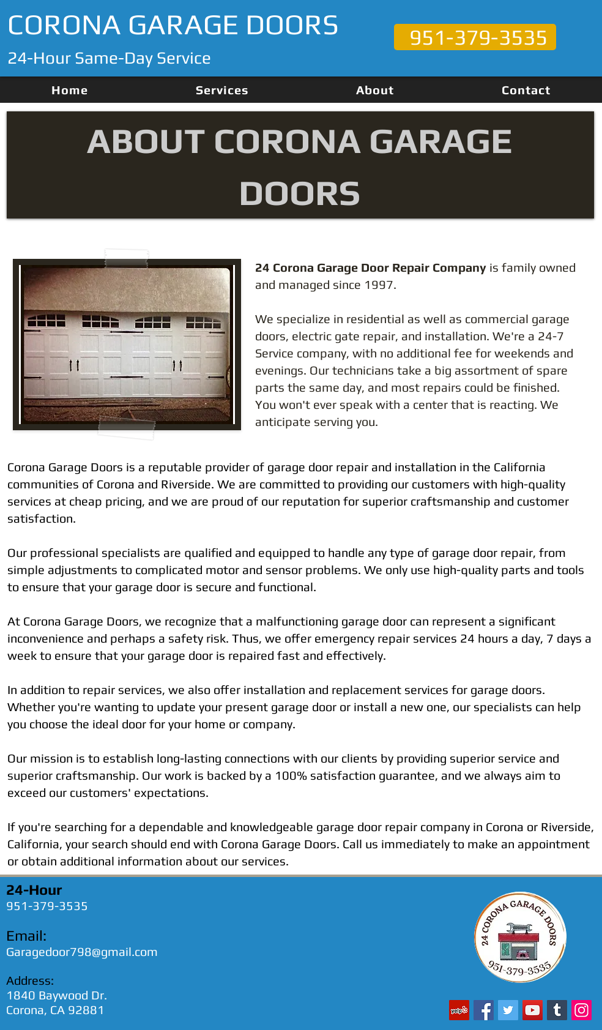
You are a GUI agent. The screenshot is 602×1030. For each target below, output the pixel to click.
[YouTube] (532, 1010)
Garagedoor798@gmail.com (82, 951)
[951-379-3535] (475, 37)
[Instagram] (581, 1010)
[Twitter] (508, 1010)
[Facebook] (484, 1010)
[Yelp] (459, 1010)
